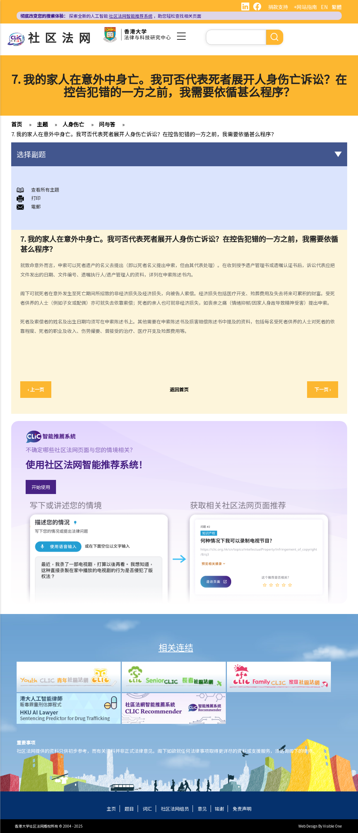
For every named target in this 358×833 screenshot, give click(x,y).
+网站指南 (305, 6)
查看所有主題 (45, 189)
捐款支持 (278, 6)
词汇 (147, 808)
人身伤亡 (73, 124)
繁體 (337, 6)
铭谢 (219, 808)
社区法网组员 (175, 808)
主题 (42, 124)
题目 (129, 808)
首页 (16, 124)
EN (324, 6)
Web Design (308, 826)
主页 (111, 808)
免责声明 (242, 808)
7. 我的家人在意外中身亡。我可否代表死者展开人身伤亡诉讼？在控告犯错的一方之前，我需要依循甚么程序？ (143, 134)
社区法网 (62, 37)
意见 (202, 808)
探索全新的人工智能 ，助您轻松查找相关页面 (110, 16)
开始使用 (40, 487)
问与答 (107, 124)
